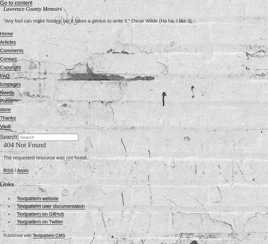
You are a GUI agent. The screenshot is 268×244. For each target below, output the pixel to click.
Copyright (10, 67)
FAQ (5, 76)
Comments (12, 50)
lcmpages (10, 84)
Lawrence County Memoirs (32, 9)
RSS (8, 170)
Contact (8, 59)
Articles (8, 42)
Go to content (16, 3)
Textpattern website (38, 198)
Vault (5, 126)
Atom (23, 170)
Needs (7, 92)
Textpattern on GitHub (40, 214)
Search (8, 137)
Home (6, 33)
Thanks (8, 118)
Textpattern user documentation (51, 206)
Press (6, 101)
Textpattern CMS (49, 235)
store (5, 109)
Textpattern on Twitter (40, 221)
